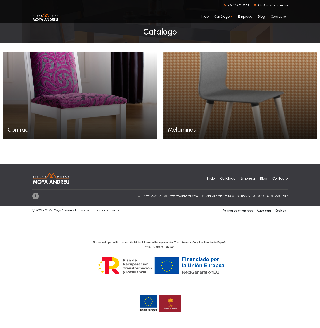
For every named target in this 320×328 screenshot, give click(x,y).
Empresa (245, 16)
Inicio (205, 16)
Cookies (280, 210)
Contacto (278, 16)
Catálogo (222, 16)
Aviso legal (264, 210)
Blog (261, 16)
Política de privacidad (238, 210)
